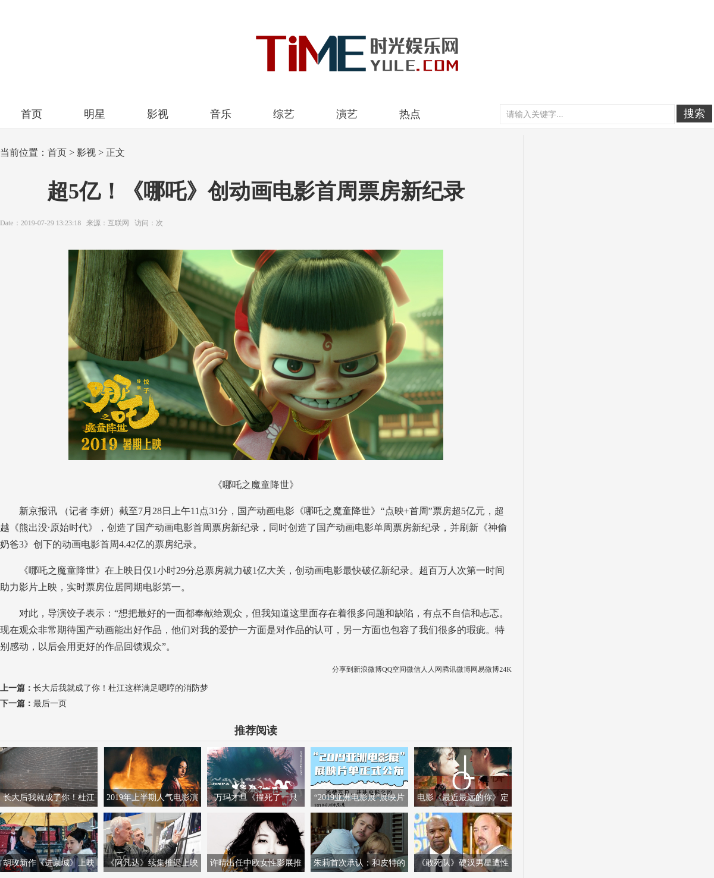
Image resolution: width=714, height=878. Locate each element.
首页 (31, 114)
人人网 (431, 669)
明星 (94, 114)
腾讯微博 (456, 669)
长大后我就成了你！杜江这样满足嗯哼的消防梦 (120, 688)
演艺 (347, 114)
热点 (410, 114)
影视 (157, 114)
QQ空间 (394, 669)
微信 (413, 669)
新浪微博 (367, 669)
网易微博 (485, 669)
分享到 (342, 669)
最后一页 (50, 703)
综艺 (284, 114)
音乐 (220, 114)
